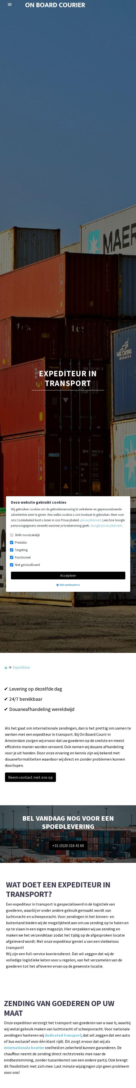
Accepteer (68, 575)
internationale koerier (24, 1047)
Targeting (21, 550)
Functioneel (23, 557)
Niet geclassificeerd (27, 565)
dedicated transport (63, 1035)
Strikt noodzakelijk (27, 535)
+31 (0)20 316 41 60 (68, 845)
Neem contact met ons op (30, 777)
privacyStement (90, 520)
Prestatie (21, 542)
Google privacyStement (106, 526)
